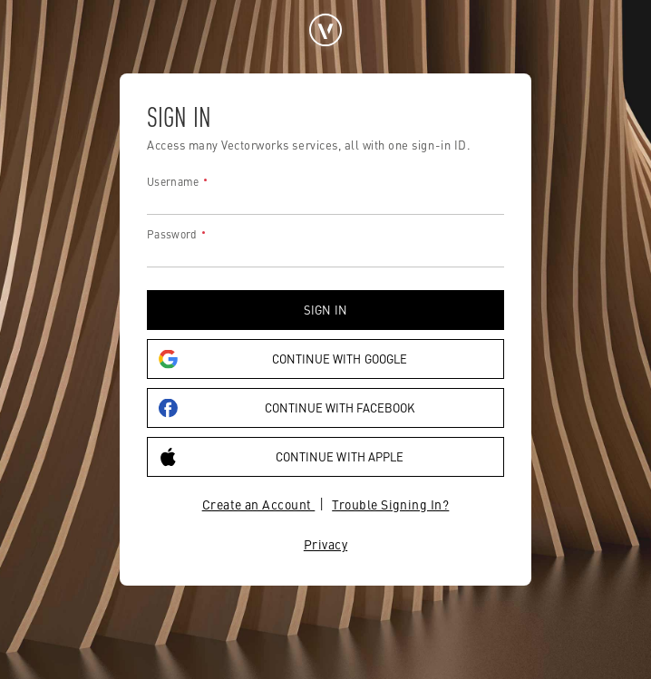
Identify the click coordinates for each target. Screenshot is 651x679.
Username (173, 181)
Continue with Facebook (286, 408)
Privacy (325, 544)
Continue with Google (283, 359)
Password (172, 234)
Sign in (325, 309)
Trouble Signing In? (390, 504)
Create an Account (259, 504)
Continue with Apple (281, 457)
